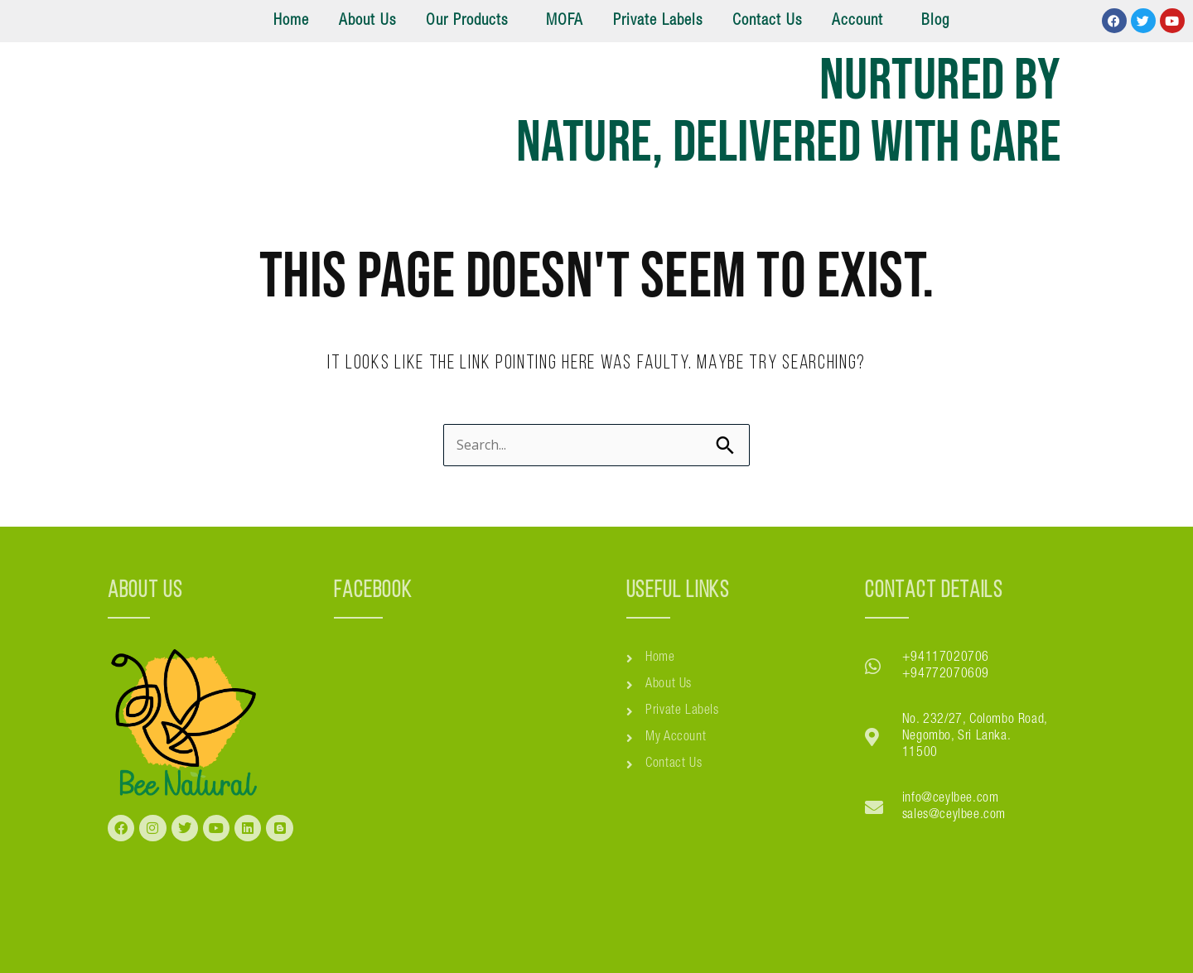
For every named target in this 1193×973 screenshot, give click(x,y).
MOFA (564, 21)
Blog (935, 21)
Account (857, 21)
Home (291, 21)
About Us (367, 21)
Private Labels (658, 21)
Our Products (467, 21)
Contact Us (767, 21)
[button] (471, 21)
